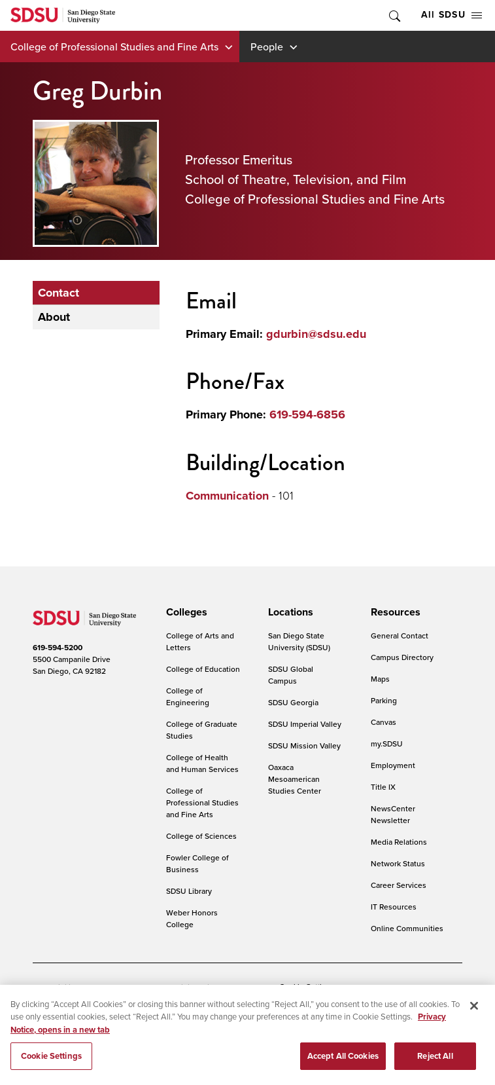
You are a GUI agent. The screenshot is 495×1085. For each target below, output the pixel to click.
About (54, 316)
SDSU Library (189, 890)
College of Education (203, 668)
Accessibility (55, 987)
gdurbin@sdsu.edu (316, 333)
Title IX (383, 786)
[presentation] (184, 612)
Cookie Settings (306, 987)
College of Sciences (201, 835)
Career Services (398, 885)
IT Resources (394, 906)
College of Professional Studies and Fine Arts (114, 46)
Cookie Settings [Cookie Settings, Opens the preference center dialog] (51, 1062)
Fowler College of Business (197, 863)
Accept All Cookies (343, 1062)
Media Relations (399, 841)
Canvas (383, 721)
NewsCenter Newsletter (393, 814)
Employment (393, 765)
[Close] (474, 1011)
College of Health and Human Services (202, 763)
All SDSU (451, 15)
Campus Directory (402, 657)
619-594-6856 (307, 414)
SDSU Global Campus (290, 674)
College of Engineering (187, 696)
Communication (227, 495)
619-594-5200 (57, 647)
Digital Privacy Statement (220, 987)
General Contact (399, 635)
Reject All (434, 1062)
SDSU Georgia (293, 702)
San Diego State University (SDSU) (299, 641)
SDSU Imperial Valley (304, 723)
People (266, 46)
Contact (58, 292)
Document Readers (126, 987)
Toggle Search (394, 15)
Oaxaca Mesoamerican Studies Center (294, 779)
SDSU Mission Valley (304, 745)
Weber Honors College (192, 918)
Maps (380, 678)
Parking (384, 700)
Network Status (398, 863)
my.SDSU (387, 743)
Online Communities (407, 928)
